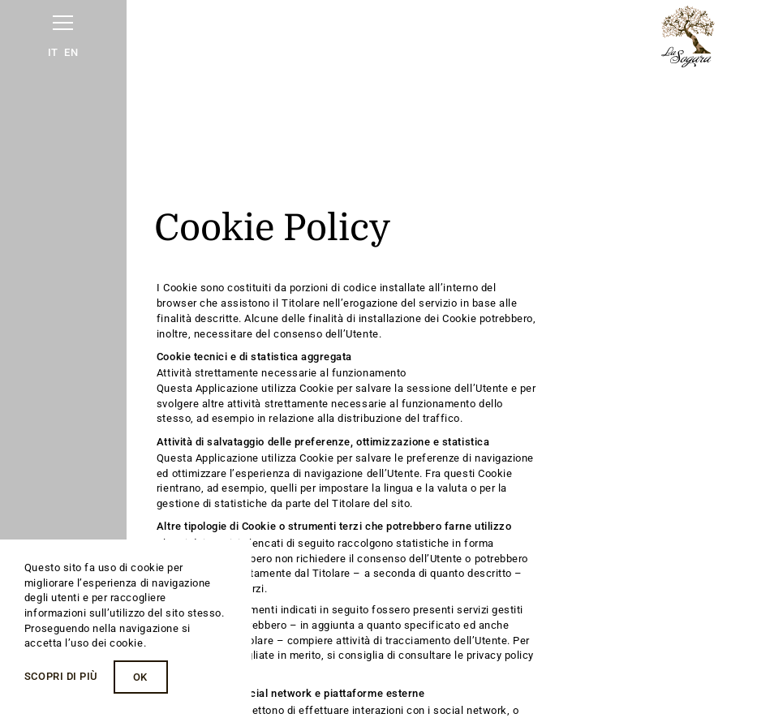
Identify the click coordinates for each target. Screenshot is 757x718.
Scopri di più (61, 676)
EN (71, 52)
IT (53, 52)
